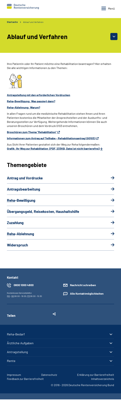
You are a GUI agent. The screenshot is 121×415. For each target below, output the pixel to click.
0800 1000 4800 (24, 285)
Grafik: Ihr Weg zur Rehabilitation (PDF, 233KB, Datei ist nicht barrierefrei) (53, 148)
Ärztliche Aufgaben (20, 343)
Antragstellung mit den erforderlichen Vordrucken (38, 95)
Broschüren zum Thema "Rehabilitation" (32, 132)
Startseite (12, 22)
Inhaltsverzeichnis (102, 378)
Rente (11, 360)
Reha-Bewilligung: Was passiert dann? (31, 101)
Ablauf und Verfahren (33, 22)
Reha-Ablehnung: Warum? (23, 107)
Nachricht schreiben (83, 285)
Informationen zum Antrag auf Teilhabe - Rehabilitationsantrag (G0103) (51, 138)
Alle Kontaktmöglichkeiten (87, 293)
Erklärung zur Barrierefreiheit (95, 374)
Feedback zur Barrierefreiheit (25, 378)
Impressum (14, 374)
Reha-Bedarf (16, 334)
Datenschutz (49, 374)
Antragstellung (17, 351)
